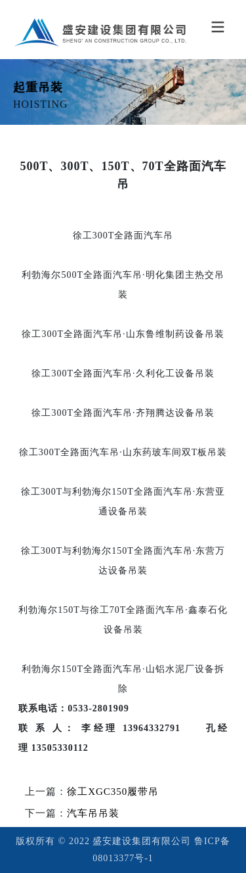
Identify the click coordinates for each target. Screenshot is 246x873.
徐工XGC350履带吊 (113, 791)
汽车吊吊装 (93, 813)
